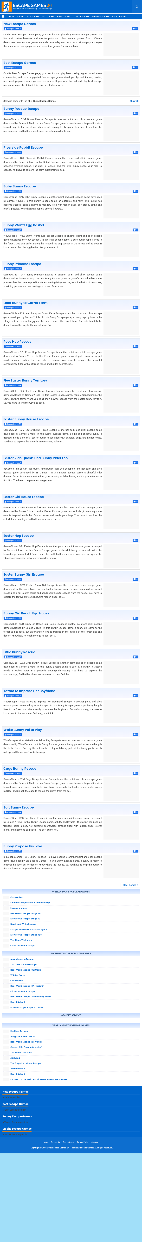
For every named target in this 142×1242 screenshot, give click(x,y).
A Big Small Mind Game (22, 1078)
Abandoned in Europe (21, 959)
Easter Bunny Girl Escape (23, 574)
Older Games (129, 885)
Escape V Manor (19, 908)
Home (10, 16)
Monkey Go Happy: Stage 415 (25, 913)
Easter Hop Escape (18, 535)
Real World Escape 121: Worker (26, 1083)
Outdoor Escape (81, 16)
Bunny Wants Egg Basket (23, 225)
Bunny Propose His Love (22, 846)
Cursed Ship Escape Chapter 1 (26, 1089)
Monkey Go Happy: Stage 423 (26, 934)
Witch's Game (17, 975)
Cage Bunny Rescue (19, 768)
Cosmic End (16, 897)
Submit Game (68, 1231)
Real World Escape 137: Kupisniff (27, 985)
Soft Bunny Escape (18, 807)
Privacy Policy (82, 1231)
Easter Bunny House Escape (26, 419)
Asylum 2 (15, 1099)
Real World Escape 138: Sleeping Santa (30, 996)
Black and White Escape (23, 924)
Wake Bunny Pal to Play (22, 729)
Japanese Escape (100, 16)
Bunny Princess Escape (22, 264)
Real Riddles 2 (17, 1002)
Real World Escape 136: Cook (25, 969)
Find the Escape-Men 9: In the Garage (30, 902)
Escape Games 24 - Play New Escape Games (73, 1237)
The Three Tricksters (21, 940)
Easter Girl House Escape (23, 497)
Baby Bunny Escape (19, 186)
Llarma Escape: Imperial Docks (26, 1007)
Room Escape (63, 16)
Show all (134, 101)
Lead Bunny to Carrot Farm (25, 302)
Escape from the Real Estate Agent (28, 929)
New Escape (33, 16)
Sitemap (94, 1231)
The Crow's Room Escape (23, 964)
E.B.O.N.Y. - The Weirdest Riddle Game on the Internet (38, 1121)
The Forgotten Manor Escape (25, 1105)
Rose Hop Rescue (17, 341)
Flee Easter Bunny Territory (25, 380)
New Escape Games (19, 24)
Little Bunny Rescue (19, 652)
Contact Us (55, 1231)
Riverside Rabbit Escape (23, 147)
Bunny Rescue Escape (21, 108)
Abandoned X (17, 1110)
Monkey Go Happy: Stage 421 (25, 918)
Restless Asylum (19, 1073)
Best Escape (48, 16)
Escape (21, 16)
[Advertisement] (71, 1040)
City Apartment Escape (22, 945)
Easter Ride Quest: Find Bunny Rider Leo (35, 458)
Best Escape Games (19, 62)
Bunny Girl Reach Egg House (26, 613)
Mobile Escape (119, 16)
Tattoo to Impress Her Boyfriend (29, 691)
